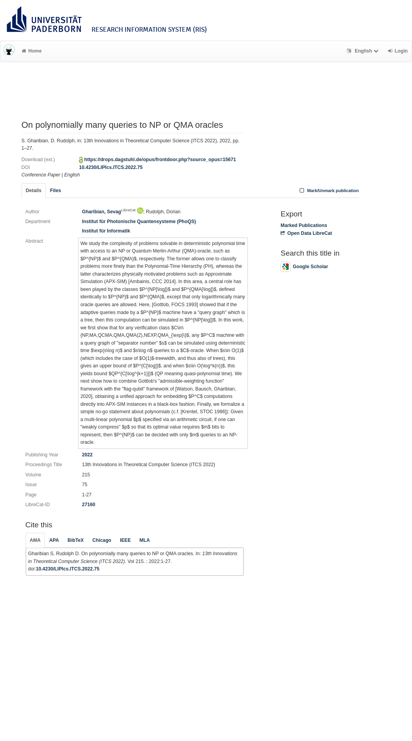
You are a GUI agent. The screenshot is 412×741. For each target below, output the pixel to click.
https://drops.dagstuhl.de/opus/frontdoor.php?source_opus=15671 (160, 159)
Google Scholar (304, 266)
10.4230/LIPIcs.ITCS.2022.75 (111, 167)
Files (55, 190)
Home (32, 51)
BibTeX (76, 540)
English (363, 51)
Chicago (101, 540)
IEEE (125, 540)
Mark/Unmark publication (328, 190)
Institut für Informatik (106, 231)
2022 (87, 455)
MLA (144, 540)
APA (54, 540)
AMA (35, 540)
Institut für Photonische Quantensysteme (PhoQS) (139, 221)
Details (34, 190)
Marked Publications (303, 225)
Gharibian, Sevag (109, 211)
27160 (88, 504)
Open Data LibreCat (306, 233)
